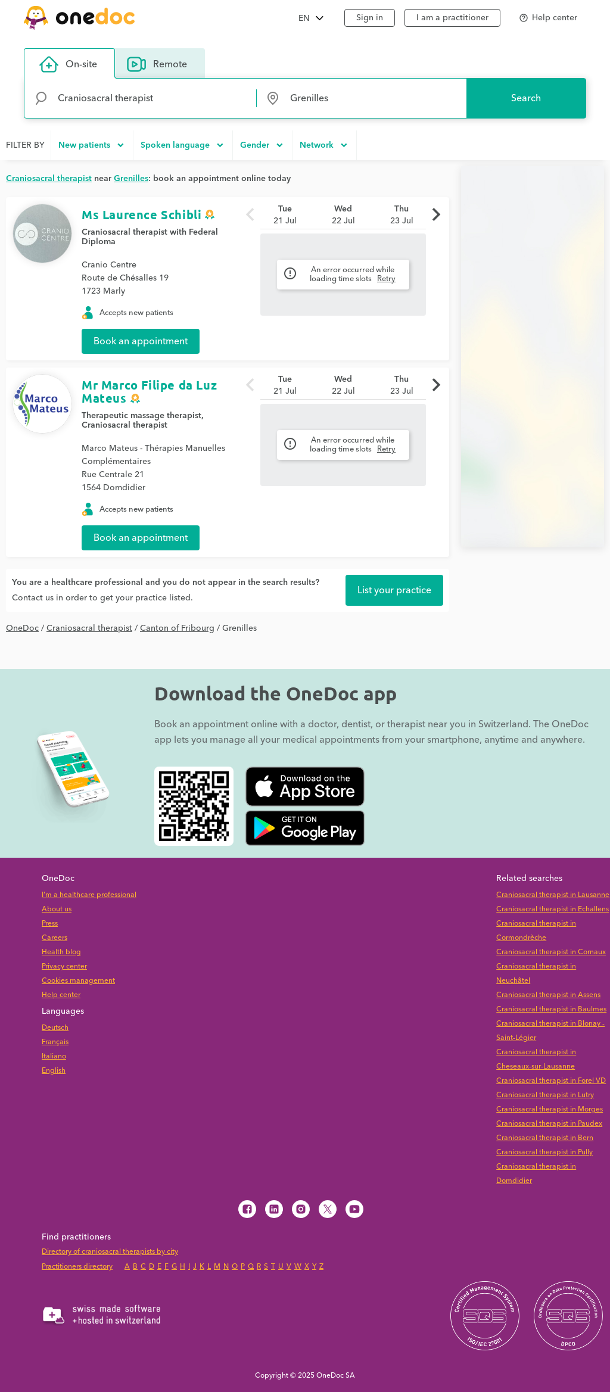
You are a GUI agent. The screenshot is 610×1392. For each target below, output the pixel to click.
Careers (54, 938)
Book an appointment (141, 341)
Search (526, 98)
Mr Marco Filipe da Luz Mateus (149, 391)
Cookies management (78, 980)
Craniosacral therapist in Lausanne (552, 895)
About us (56, 909)
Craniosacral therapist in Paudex (549, 1123)
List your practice (394, 590)
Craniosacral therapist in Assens (548, 995)
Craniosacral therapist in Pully (544, 1152)
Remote (157, 64)
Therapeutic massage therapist (141, 416)
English (54, 1070)
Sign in (369, 18)
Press (50, 923)
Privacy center (64, 966)
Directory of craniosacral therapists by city (110, 1251)
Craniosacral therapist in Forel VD (551, 1081)
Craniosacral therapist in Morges (549, 1109)
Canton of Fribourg (177, 628)
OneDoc (22, 628)
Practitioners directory (77, 1266)
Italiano (54, 1056)
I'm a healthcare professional (89, 895)
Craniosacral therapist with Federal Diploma (150, 237)
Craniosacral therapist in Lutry (545, 1095)
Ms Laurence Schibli (141, 214)
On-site (68, 64)
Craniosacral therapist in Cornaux (551, 952)
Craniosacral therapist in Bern (544, 1138)
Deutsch (55, 1028)
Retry (386, 278)
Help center (61, 995)
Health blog (61, 952)
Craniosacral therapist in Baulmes (551, 1009)
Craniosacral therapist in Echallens (552, 909)
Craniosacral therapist (124, 425)
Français (55, 1042)
